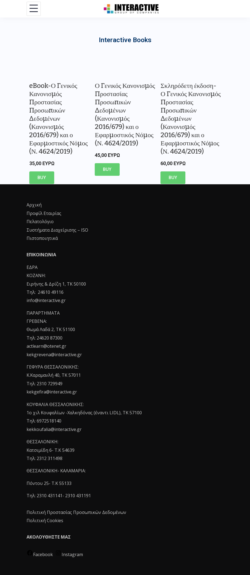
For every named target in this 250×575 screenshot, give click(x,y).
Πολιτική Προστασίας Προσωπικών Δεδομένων (76, 512)
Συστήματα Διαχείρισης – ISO (57, 230)
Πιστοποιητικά (42, 238)
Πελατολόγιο (40, 222)
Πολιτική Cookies (45, 521)
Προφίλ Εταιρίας (44, 213)
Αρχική (34, 205)
